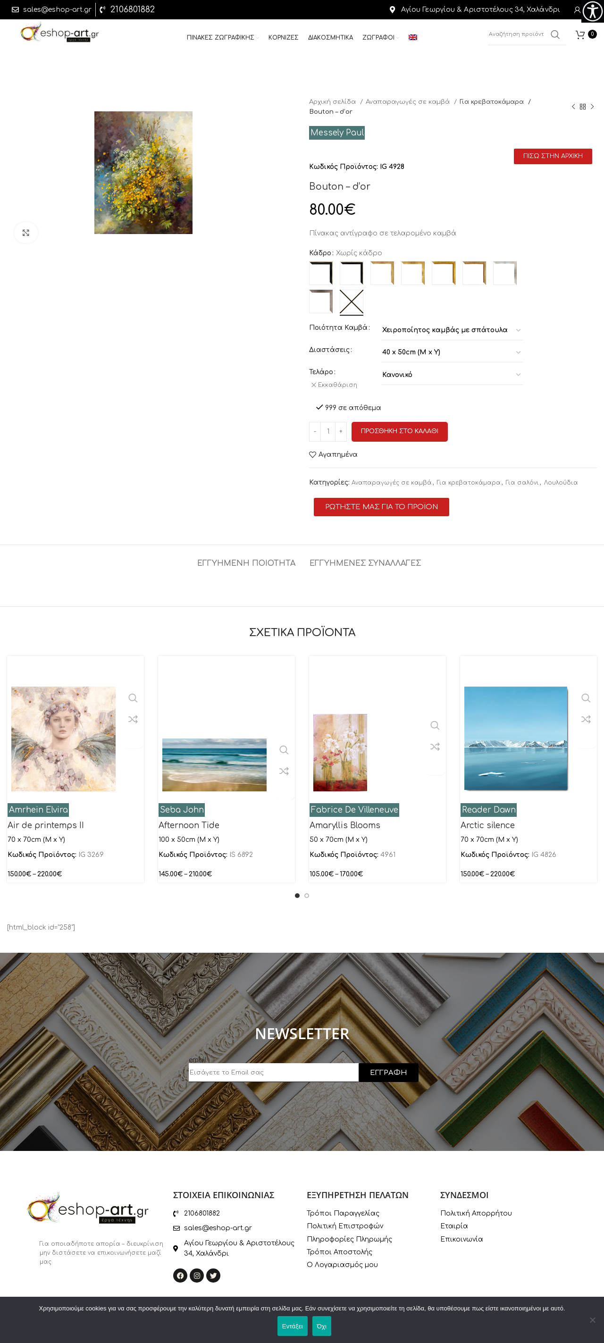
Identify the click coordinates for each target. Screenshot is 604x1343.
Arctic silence (488, 820)
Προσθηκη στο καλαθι (399, 427)
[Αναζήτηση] (527, 38)
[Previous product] (573, 106)
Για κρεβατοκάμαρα (493, 101)
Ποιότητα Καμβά (338, 327)
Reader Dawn (489, 805)
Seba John (182, 805)
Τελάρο (321, 372)
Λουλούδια (561, 478)
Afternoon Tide (189, 820)
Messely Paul (337, 132)
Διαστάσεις (329, 349)
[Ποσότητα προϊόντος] (328, 427)
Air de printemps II (46, 820)
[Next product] (592, 106)
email (198, 1055)
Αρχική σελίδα (333, 101)
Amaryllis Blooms (345, 820)
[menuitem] (413, 41)
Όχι (322, 1326)
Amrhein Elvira (38, 805)
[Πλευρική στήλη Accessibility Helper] (592, 11)
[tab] (246, 554)
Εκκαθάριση (340, 385)
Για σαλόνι (522, 478)
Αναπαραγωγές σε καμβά (409, 101)
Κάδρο (320, 253)
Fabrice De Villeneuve (354, 805)
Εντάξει (292, 1326)
